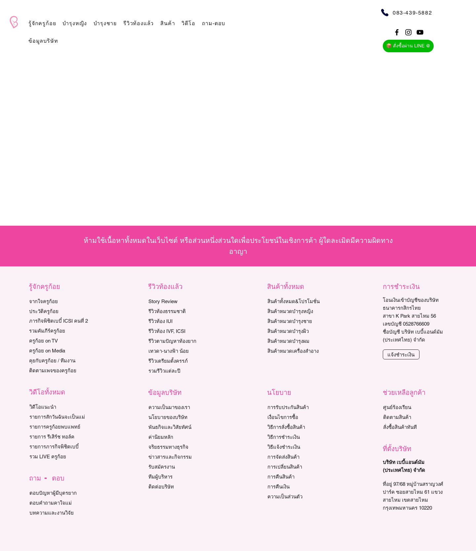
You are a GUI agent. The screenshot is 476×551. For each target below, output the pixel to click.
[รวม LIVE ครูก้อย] (60, 456)
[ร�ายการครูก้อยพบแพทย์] (60, 427)
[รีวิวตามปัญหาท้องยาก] (179, 341)
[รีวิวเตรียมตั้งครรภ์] (179, 361)
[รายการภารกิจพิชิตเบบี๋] (60, 446)
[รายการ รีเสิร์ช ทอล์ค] (60, 436)
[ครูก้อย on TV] (59, 340)
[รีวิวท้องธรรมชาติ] (179, 311)
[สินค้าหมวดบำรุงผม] (301, 341)
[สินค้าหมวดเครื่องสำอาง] (301, 351)
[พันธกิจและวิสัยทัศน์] (179, 427)
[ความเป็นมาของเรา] (179, 407)
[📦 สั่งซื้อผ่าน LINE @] (408, 46)
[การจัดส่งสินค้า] (298, 457)
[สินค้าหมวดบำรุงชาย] (301, 321)
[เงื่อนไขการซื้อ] (298, 417)
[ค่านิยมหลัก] (179, 437)
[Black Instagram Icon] (408, 32)
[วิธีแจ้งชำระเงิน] (298, 447)
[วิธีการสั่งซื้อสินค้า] (298, 427)
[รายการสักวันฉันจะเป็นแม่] (60, 417)
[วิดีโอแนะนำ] (60, 407)
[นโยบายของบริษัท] (179, 417)
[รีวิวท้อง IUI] (179, 321)
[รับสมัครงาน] (179, 467)
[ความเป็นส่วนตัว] (298, 496)
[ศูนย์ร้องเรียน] (413, 407)
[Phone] (384, 12)
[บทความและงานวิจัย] (60, 513)
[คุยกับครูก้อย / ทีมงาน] (59, 360)
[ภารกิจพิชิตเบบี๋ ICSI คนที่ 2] (59, 321)
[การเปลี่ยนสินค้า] (298, 467)
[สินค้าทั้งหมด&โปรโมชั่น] (301, 301)
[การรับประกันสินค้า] (298, 407)
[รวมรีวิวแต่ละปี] (179, 371)
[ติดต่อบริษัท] (179, 486)
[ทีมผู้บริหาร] (179, 477)
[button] (42, 23)
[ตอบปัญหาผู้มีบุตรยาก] (60, 493)
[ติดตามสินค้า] (413, 417)
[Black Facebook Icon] (397, 32)
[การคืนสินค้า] (298, 477)
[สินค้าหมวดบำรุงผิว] (301, 331)
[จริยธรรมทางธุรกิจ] (179, 447)
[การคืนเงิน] (298, 486)
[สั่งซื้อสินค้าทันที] (413, 427)
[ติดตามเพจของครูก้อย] (59, 370)
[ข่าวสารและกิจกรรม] (179, 457)
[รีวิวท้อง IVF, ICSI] (179, 331)
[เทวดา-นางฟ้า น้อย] (179, 351)
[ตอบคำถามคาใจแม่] (60, 503)
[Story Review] (179, 301)
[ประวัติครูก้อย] (59, 311)
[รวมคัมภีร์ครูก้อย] (59, 331)
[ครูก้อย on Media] (59, 350)
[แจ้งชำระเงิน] (401, 354)
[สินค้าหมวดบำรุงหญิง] (301, 311)
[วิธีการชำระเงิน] (298, 437)
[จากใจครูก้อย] (59, 301)
